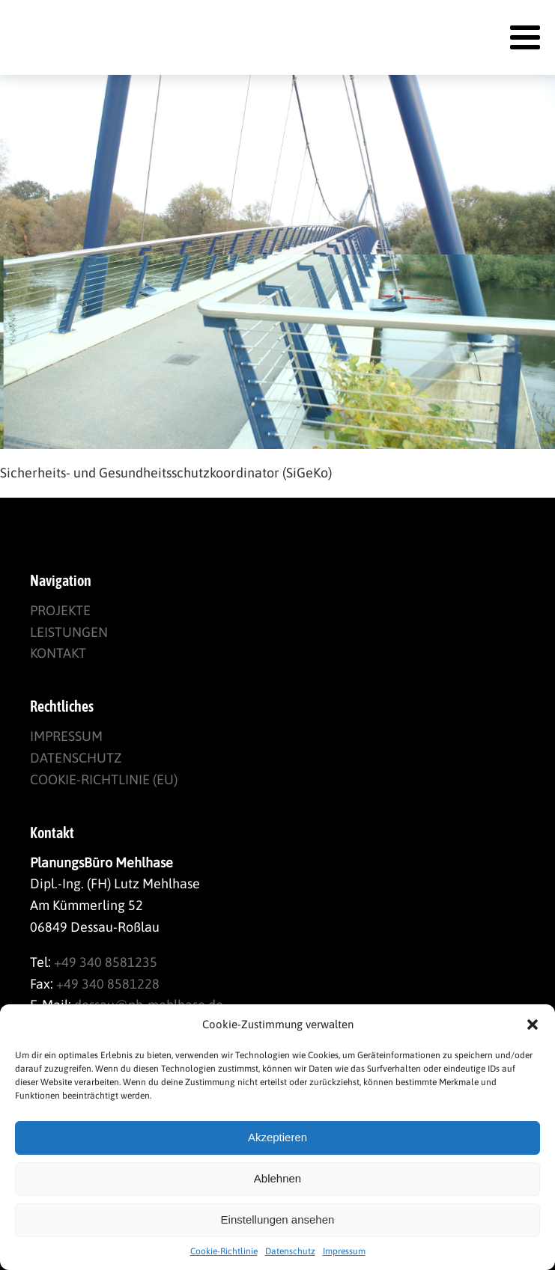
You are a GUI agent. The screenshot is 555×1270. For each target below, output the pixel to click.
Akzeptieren (277, 1137)
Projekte (60, 610)
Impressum (344, 1251)
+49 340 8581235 (105, 962)
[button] (532, 1024)
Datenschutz (290, 1251)
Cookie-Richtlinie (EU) (104, 779)
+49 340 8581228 (108, 984)
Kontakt (58, 653)
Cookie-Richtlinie (224, 1251)
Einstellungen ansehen (278, 1219)
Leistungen (69, 632)
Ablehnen (277, 1178)
